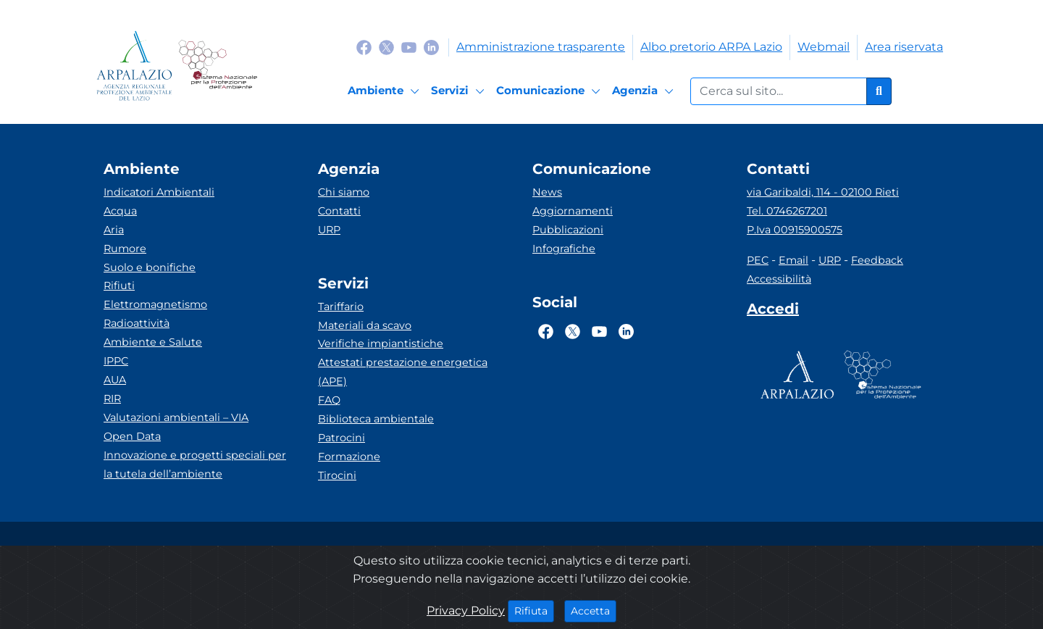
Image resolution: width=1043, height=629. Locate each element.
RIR (112, 398)
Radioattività (136, 323)
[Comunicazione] (550, 91)
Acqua (120, 210)
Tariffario (341, 306)
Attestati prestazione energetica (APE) (402, 372)
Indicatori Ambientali (159, 192)
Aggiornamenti (572, 210)
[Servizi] (460, 91)
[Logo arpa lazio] (134, 65)
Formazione (349, 456)
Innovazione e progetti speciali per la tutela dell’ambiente (195, 464)
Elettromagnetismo (155, 304)
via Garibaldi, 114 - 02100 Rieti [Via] (823, 192)
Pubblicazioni (567, 229)
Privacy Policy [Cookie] (466, 610)
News (547, 192)
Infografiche (563, 248)
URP (329, 229)
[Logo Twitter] (386, 47)
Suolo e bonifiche (150, 267)
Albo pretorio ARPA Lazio (711, 47)
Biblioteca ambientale (376, 418)
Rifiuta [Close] (534, 610)
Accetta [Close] (593, 610)
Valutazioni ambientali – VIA (176, 417)
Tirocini (337, 475)
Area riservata (904, 47)
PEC (757, 260)
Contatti (339, 210)
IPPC (116, 360)
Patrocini (341, 437)
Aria (114, 229)
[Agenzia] (645, 91)
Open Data (132, 436)
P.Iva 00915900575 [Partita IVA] (794, 229)
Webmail (823, 47)
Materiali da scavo (364, 325)
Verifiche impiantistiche (380, 343)
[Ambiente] (385, 91)
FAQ (329, 400)
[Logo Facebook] (364, 47)
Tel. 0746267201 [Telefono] (787, 210)
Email (793, 260)
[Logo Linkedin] (431, 47)
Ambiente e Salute (153, 342)
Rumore (125, 248)
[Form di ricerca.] (778, 91)
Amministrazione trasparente (540, 47)
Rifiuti (119, 285)
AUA (115, 379)
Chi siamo (343, 192)
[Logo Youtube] (409, 47)
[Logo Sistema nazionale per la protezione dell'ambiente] (217, 65)
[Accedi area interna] (773, 311)
